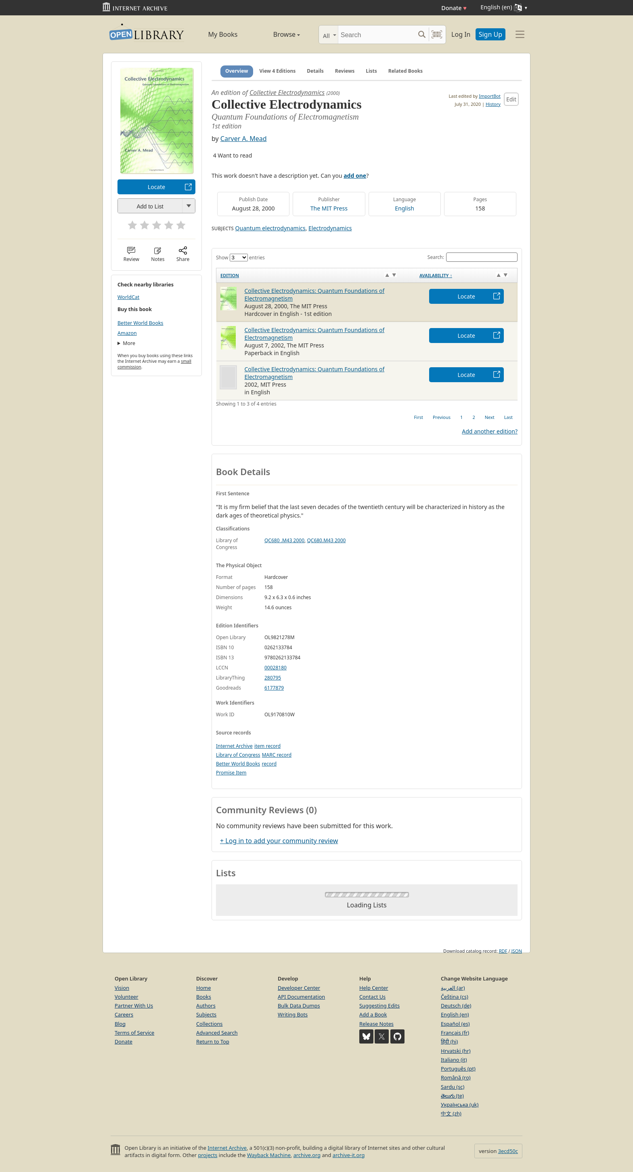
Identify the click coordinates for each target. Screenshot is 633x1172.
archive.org (307, 1155)
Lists (371, 70)
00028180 (275, 667)
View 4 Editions (278, 70)
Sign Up (490, 34)
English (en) (455, 1014)
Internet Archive (234, 746)
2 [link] (473, 417)
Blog (120, 1023)
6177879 (274, 687)
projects (207, 1155)
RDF (503, 951)
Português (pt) (458, 1068)
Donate (454, 8)
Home (203, 987)
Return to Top (212, 1041)
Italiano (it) (454, 1059)
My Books (223, 34)
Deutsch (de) (456, 1005)
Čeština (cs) (454, 996)
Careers (124, 1014)
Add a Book (373, 1014)
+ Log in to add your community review (279, 840)
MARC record (276, 754)
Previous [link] (442, 417)
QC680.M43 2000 (326, 540)
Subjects (206, 1014)
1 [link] (461, 417)
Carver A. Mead (243, 138)
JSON (516, 951)
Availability (435, 275)
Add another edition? (490, 431)
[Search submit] (422, 34)
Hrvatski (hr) (456, 1050)
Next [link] (490, 417)
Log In (460, 34)
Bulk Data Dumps (299, 1005)
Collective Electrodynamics (287, 92)
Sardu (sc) (452, 1086)
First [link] (418, 417)
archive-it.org (349, 1155)
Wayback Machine (269, 1155)
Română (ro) (456, 1077)
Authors (206, 1005)
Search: (473, 257)
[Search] (376, 34)
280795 (272, 677)
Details (315, 70)
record (269, 763)
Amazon (127, 333)
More (129, 343)
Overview (236, 70)
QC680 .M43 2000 (284, 540)
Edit (511, 99)
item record (267, 746)
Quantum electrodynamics (270, 228)
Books (203, 996)
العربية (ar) (453, 987)
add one (355, 175)
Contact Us (372, 996)
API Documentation (301, 996)
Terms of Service (134, 1032)
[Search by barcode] (436, 34)
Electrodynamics (330, 228)
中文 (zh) (451, 1113)
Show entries (240, 257)
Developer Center (299, 987)
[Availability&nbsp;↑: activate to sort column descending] (466, 275)
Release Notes (376, 1023)
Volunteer (126, 996)
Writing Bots (293, 1014)
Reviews (344, 70)
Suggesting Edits (379, 1005)
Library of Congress (238, 754)
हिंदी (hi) (449, 1041)
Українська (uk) (459, 1104)
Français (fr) (455, 1032)
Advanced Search (217, 1032)
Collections (209, 1023)
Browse (277, 34)
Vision (122, 987)
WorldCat (128, 297)
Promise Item (231, 772)
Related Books (405, 70)
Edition (229, 275)
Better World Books (140, 323)
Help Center (373, 987)
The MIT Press (329, 208)
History (493, 104)
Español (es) (455, 1023)
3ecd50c (508, 1151)
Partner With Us (134, 1005)
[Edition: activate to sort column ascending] (315, 275)
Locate (156, 187)
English (404, 208)
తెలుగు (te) (452, 1095)
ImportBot (490, 96)
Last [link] (508, 417)
